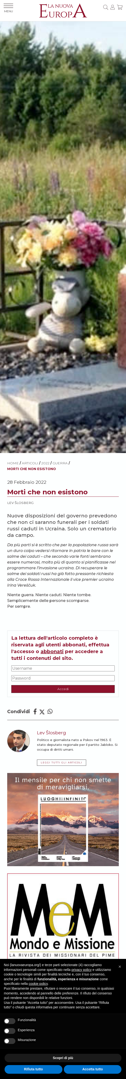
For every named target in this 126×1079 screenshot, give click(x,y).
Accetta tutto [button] (92, 1069)
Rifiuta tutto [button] (33, 1069)
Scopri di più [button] (63, 1058)
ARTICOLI (30, 463)
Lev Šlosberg (20, 503)
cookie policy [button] (38, 984)
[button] (120, 966)
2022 (45, 463)
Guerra (60, 463)
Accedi (63, 689)
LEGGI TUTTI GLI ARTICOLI (61, 762)
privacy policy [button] (82, 970)
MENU (8, 8)
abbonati (52, 651)
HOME (13, 463)
